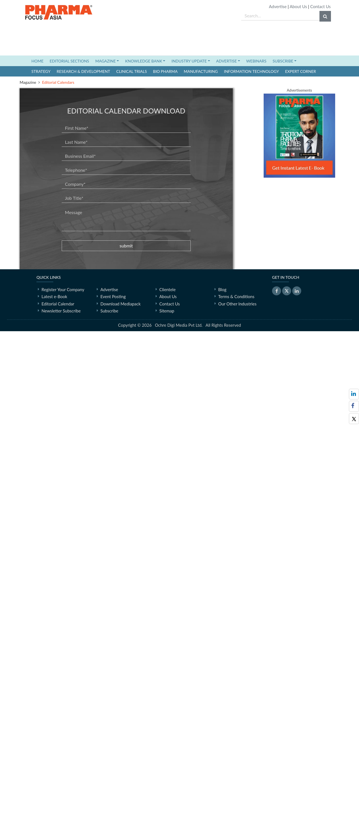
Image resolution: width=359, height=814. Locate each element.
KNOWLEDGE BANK (143, 61)
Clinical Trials (131, 71)
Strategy (40, 71)
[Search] (325, 16)
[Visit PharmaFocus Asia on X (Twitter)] (354, 418)
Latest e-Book (54, 779)
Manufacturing (201, 71)
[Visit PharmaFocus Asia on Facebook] (354, 406)
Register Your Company (63, 771)
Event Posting (113, 779)
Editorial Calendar (58, 786)
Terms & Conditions (236, 779)
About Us (298, 6)
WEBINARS (256, 61)
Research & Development (83, 71)
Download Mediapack (120, 786)
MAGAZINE (105, 61)
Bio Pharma (165, 71)
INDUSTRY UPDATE (189, 61)
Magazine (28, 82)
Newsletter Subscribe (61, 793)
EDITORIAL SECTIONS (69, 61)
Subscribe (109, 793)
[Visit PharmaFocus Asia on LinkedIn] (354, 394)
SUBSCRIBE (283, 61)
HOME (39, 60)
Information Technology (251, 71)
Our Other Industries (237, 786)
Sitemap (166, 793)
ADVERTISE (226, 61)
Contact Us (320, 6)
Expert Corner (300, 71)
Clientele (167, 771)
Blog (222, 771)
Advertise (278, 6)
